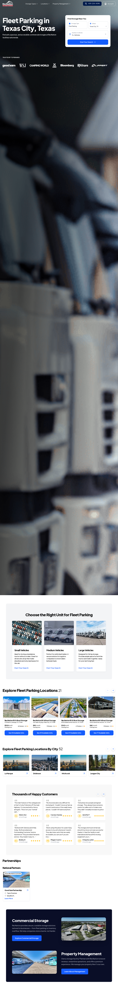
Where (94, 23)
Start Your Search (21, 668)
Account (109, 3)
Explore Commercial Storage (27, 938)
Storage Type (75, 23)
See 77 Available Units (101, 733)
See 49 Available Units (45, 733)
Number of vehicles (77, 32)
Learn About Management (74, 971)
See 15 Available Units (16, 733)
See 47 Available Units (73, 733)
